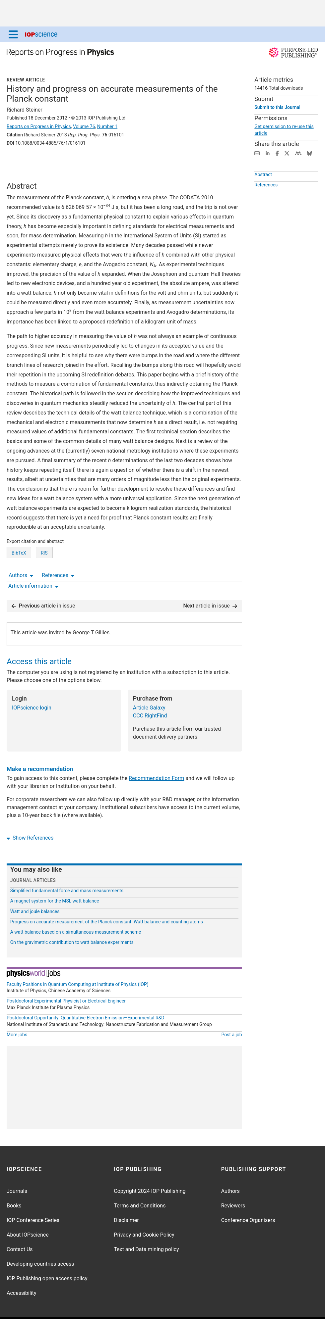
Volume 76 (84, 126)
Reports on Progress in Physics (39, 126)
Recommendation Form (156, 759)
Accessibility (21, 1274)
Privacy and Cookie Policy (144, 1215)
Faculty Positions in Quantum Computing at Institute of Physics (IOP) (78, 964)
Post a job (231, 1015)
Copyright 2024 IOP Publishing (149, 1172)
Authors (21, 161)
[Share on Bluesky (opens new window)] (309, 153)
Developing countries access (40, 1245)
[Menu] (13, 34)
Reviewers (233, 1186)
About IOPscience (28, 1215)
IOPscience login (31, 688)
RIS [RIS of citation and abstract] (44, 563)
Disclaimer (126, 1201)
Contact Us (20, 1230)
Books (14, 1186)
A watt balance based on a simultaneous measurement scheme (75, 912)
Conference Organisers (248, 1201)
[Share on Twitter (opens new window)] (287, 153)
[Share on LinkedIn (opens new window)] (267, 153)
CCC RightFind (150, 696)
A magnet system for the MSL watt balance (54, 881)
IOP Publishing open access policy (47, 1259)
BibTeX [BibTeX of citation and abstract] (19, 563)
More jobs (17, 1015)
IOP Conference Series (33, 1201)
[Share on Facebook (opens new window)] (277, 153)
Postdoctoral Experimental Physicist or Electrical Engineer (66, 981)
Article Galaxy (149, 688)
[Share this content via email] (257, 153)
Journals (17, 1172)
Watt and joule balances (35, 892)
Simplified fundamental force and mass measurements (66, 871)
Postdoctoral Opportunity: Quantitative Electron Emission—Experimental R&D (85, 998)
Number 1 (107, 126)
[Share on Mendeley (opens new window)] (298, 153)
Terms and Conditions (139, 1186)
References (58, 161)
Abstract (263, 175)
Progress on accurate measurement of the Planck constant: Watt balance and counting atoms (106, 902)
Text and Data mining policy (146, 1230)
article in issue (43, 586)
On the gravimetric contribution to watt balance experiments (72, 923)
